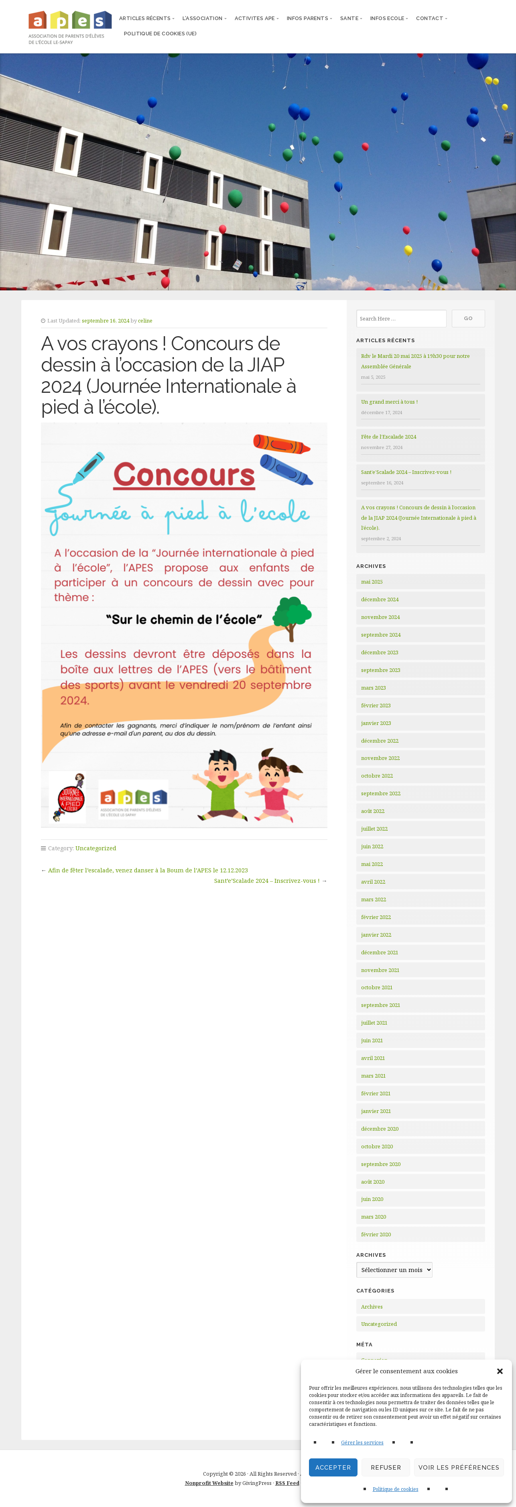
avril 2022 (373, 881)
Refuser (386, 1467)
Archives (372, 1306)
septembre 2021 (380, 1005)
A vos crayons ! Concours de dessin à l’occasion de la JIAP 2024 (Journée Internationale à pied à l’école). (418, 518)
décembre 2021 (379, 952)
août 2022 (372, 811)
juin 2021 (372, 1040)
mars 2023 (373, 687)
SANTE (349, 18)
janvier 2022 (376, 934)
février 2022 (376, 917)
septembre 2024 (380, 634)
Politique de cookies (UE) (160, 34)
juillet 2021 (374, 1022)
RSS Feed (287, 1483)
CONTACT (429, 18)
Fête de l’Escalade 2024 (388, 436)
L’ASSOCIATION (202, 18)
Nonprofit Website (209, 1483)
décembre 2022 (379, 740)
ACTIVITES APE (255, 18)
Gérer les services (362, 1442)
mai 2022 (372, 864)
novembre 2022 (380, 758)
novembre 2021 (380, 970)
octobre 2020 (377, 1146)
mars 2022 (373, 899)
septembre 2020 (380, 1164)
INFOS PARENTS (307, 18)
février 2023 (376, 705)
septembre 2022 (380, 793)
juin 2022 (372, 846)
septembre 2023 (380, 670)
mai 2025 (372, 581)
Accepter (333, 1467)
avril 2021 (373, 1058)
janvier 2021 (376, 1111)
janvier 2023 (376, 723)
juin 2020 (372, 1199)
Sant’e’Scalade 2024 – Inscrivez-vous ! (267, 880)
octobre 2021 (377, 987)
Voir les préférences (459, 1467)
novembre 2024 (380, 617)
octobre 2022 (377, 775)
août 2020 (372, 1181)
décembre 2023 (379, 652)
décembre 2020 (379, 1128)
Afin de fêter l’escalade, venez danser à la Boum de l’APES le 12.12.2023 (148, 870)
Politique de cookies (395, 1489)
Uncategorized (95, 848)
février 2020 (376, 1234)
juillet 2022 (374, 828)
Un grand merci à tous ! (389, 401)
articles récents (145, 18)
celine (145, 320)
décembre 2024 (379, 599)
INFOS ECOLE (387, 18)
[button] (500, 1371)
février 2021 (376, 1093)
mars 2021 (373, 1075)
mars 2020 (373, 1216)
